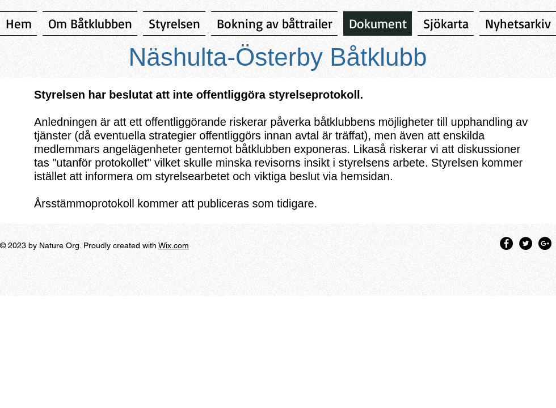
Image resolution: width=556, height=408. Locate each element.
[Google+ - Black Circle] (544, 243)
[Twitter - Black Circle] (525, 243)
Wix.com (173, 245)
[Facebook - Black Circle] (506, 243)
